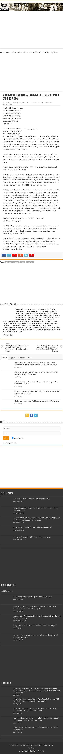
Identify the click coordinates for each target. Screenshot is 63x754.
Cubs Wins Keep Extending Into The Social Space (32, 597)
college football (12, 262)
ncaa (22, 262)
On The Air (36, 102)
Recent (4, 358)
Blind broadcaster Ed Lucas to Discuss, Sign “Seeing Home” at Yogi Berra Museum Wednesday (37, 519)
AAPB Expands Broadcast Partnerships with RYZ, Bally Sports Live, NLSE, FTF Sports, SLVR (35, 709)
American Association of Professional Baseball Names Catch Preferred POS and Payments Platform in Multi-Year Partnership (37, 690)
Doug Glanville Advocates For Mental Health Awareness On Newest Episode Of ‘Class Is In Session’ (46, 347)
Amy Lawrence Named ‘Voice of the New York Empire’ (35, 625)
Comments (21, 358)
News (8, 52)
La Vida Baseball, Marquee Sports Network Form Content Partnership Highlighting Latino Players (17, 347)
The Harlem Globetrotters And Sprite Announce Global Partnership (36, 401)
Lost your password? (10, 443)
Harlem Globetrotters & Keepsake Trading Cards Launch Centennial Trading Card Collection (36, 719)
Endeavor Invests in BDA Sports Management (31, 537)
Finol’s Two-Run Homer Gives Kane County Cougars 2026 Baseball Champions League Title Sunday (36, 700)
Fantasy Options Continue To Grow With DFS (31, 499)
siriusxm (30, 262)
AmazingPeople (48, 745)
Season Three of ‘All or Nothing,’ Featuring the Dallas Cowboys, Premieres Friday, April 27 (35, 607)
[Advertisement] (31, 29)
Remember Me (18, 438)
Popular (12, 358)
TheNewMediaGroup (25, 745)
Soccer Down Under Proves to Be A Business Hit (32, 527)
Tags (29, 358)
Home (2, 52)
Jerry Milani (8, 102)
